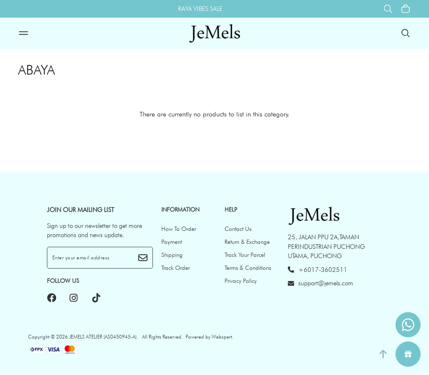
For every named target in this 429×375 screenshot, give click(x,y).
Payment (171, 241)
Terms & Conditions (248, 267)
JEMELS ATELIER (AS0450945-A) (103, 337)
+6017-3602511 (317, 270)
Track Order (175, 267)
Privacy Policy (241, 280)
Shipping (172, 254)
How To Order (178, 228)
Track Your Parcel (245, 254)
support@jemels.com (320, 283)
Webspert (222, 337)
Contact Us (238, 228)
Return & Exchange (247, 241)
